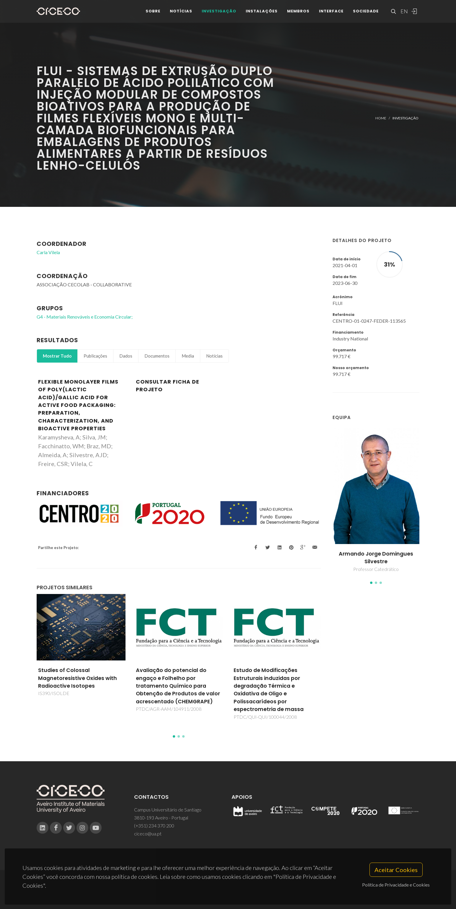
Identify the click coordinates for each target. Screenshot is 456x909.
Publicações (95, 355)
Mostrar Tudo (57, 355)
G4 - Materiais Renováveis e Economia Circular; (85, 316)
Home (380, 118)
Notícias (181, 14)
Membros (298, 14)
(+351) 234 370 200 (154, 825)
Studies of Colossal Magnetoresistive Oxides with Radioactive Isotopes (77, 678)
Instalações (262, 14)
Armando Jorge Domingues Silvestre (376, 557)
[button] (371, 583)
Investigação (219, 14)
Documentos (157, 355)
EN (403, 15)
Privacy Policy (227, 893)
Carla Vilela (48, 252)
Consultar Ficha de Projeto (167, 385)
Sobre (153, 14)
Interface (331, 14)
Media (188, 355)
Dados (125, 355)
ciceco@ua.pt (148, 833)
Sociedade (366, 14)
